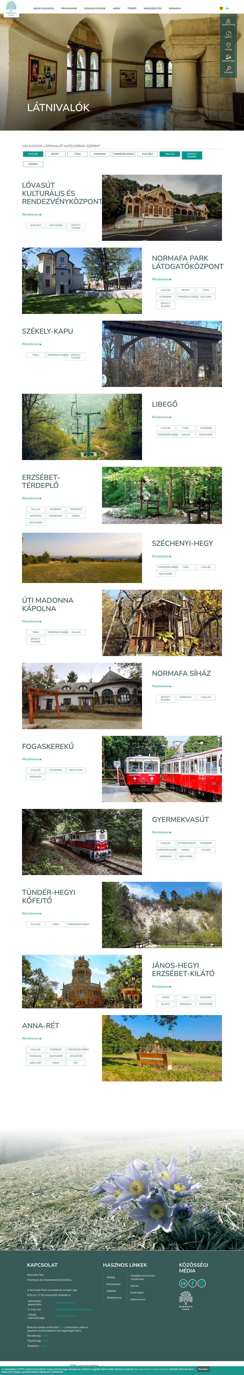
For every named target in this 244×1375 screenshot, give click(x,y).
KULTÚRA (147, 154)
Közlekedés (114, 1284)
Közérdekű (136, 1292)
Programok (69, 8)
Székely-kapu (47, 331)
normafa (36, 516)
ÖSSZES (33, 164)
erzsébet (56, 509)
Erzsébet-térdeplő (41, 481)
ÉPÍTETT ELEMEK (192, 155)
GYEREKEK (100, 154)
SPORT (55, 154)
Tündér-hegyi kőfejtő (48, 897)
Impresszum (137, 1299)
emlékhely (55, 516)
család (206, 567)
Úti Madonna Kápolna (48, 604)
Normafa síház (181, 673)
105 (45, 1341)
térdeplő (76, 509)
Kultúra (205, 297)
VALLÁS (169, 154)
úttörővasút (187, 843)
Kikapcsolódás (44, 8)
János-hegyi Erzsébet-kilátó (183, 970)
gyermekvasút (167, 850)
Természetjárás (188, 297)
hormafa (35, 1056)
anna (55, 1062)
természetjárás (167, 567)
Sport (186, 290)
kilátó (165, 1004)
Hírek (116, 8)
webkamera (228, 22)
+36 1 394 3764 (65, 1316)
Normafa (175, 8)
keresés (228, 70)
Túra (206, 290)
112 (44, 1346)
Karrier (134, 1286)
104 (61, 1327)
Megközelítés (152, 8)
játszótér (76, 1056)
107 (45, 1336)
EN (227, 8)
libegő (185, 434)
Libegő (165, 404)
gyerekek (56, 770)
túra (185, 567)
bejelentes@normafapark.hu (73, 1309)
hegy (185, 997)
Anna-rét (40, 1026)
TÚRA (77, 154)
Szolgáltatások (94, 8)
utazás (206, 850)
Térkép (131, 8)
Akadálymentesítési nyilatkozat (142, 1277)
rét (76, 1062)
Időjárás (111, 1291)
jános (165, 997)
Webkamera (114, 1298)
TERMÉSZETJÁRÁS (123, 154)
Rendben (203, 1369)
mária (76, 516)
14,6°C (228, 35)
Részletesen (31, 214)
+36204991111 (65, 1303)
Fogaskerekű (48, 746)
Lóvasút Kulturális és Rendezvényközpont (62, 194)
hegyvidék (56, 225)
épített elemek (76, 227)
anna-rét (35, 1062)
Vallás (35, 509)
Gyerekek (165, 297)
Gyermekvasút (180, 819)
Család (165, 290)
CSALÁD (33, 154)
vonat (185, 850)
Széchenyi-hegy (182, 543)
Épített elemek (165, 305)
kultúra (35, 225)
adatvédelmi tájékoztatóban (153, 1369)
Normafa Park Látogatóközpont (188, 262)
